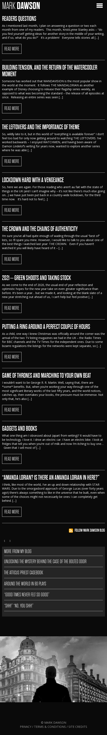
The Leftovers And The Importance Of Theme (41, 127)
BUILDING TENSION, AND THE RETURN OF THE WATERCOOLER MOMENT (49, 71)
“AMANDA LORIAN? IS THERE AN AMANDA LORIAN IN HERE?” (50, 477)
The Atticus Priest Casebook (23, 572)
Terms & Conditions (50, 727)
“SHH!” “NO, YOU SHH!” (18, 605)
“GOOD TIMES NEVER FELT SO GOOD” (26, 594)
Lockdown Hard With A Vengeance (33, 180)
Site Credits (77, 727)
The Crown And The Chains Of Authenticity (40, 228)
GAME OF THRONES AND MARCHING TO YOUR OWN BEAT (46, 375)
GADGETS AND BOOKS (19, 428)
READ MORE (11, 49)
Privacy (26, 727)
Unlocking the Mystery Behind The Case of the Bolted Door (45, 561)
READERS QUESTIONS (19, 18)
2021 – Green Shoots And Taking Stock (36, 277)
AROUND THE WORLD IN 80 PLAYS (25, 583)
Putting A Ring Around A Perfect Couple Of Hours (46, 326)
